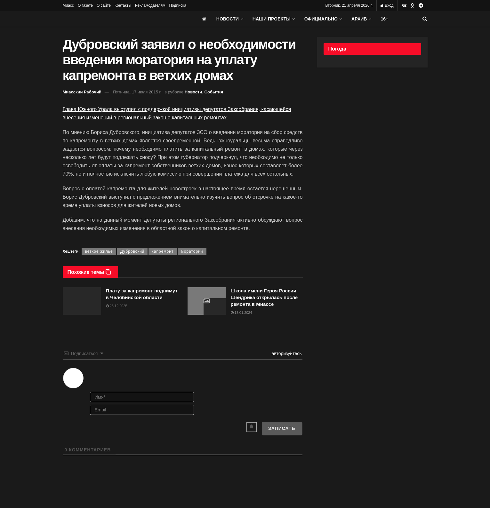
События (214, 92)
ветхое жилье (99, 251)
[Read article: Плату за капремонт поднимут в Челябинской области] (82, 301)
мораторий (192, 251)
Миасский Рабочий (82, 92)
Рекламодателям (150, 5)
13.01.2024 (241, 312)
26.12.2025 (116, 306)
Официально (321, 18)
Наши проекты (272, 18)
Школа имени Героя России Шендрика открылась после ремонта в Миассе (264, 297)
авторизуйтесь (286, 353)
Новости (227, 18)
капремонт (162, 251)
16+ (384, 18)
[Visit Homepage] (111, 19)
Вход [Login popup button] (387, 5)
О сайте (104, 5)
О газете (85, 5)
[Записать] (282, 428)
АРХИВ (359, 18)
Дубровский (132, 251)
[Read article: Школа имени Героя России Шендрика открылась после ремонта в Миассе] (207, 301)
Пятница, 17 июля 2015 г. (137, 92)
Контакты (123, 5)
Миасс (68, 5)
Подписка (177, 5)
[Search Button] (424, 19)
